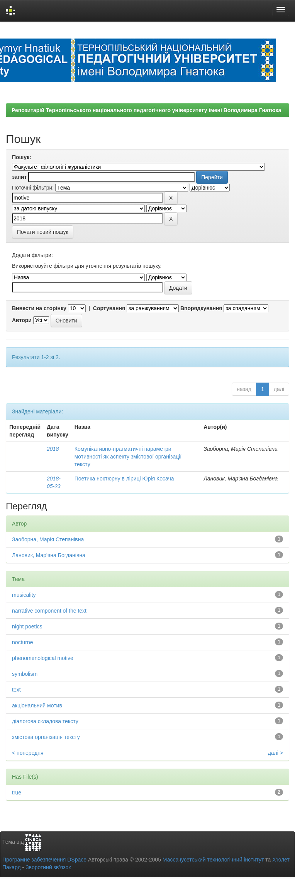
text (16, 690)
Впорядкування (201, 308)
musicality (24, 595)
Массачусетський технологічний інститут (213, 859)
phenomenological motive (42, 658)
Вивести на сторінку (39, 308)
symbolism (24, 674)
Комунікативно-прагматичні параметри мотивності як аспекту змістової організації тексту (128, 456)
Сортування (109, 308)
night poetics (27, 626)
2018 (53, 449)
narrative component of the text (49, 611)
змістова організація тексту (46, 737)
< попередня (28, 753)
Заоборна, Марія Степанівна (48, 539)
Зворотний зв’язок (48, 867)
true (16, 792)
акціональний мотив (37, 705)
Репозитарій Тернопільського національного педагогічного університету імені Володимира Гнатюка (146, 110)
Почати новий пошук (42, 232)
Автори (22, 320)
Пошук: (21, 157)
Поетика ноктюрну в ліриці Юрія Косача (124, 478)
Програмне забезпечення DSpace (44, 859)
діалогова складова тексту (45, 721)
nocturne (22, 642)
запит (19, 177)
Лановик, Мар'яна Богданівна (48, 555)
